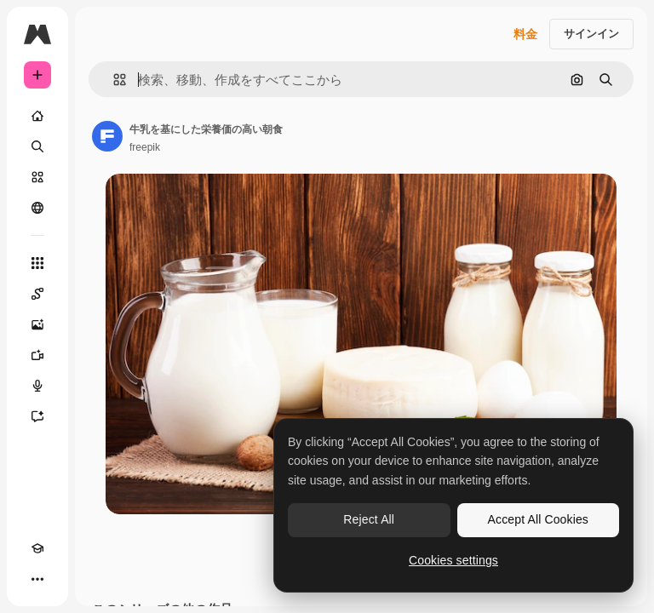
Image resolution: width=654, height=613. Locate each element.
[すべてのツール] (37, 263)
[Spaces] (37, 293)
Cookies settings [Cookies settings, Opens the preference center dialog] (453, 560)
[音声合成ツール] (37, 385)
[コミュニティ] (37, 207)
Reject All (368, 519)
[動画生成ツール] (37, 355)
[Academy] (37, 548)
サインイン (591, 33)
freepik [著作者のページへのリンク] (144, 147)
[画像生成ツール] (37, 324)
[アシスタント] (37, 416)
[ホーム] (37, 115)
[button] (112, 79)
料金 (525, 34)
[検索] (37, 146)
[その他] (37, 579)
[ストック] (37, 177)
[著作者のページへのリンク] (107, 136)
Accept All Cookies (538, 519)
